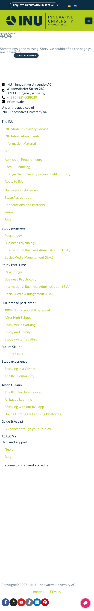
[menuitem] (69, 5)
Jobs (8, 219)
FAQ (8, 151)
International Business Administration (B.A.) (37, 250)
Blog (8, 456)
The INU (7, 121)
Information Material (20, 143)
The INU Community (19, 376)
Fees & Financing (17, 167)
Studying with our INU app (24, 407)
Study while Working (20, 325)
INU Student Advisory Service (26, 129)
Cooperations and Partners (25, 205)
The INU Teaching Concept (24, 392)
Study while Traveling (21, 339)
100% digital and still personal (27, 310)
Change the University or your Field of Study (37, 174)
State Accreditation (19, 197)
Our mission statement (22, 190)
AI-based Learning (18, 399)
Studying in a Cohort (20, 368)
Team (9, 212)
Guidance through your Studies (28, 429)
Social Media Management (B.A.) (29, 257)
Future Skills (11, 347)
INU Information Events (22, 136)
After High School (18, 317)
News (9, 449)
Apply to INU (14, 181)
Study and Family (18, 332)
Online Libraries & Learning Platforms (33, 414)
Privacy (55, 591)
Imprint (38, 591)
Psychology (13, 235)
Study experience (14, 361)
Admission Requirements (23, 159)
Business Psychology (20, 243)
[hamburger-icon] (88, 21)
